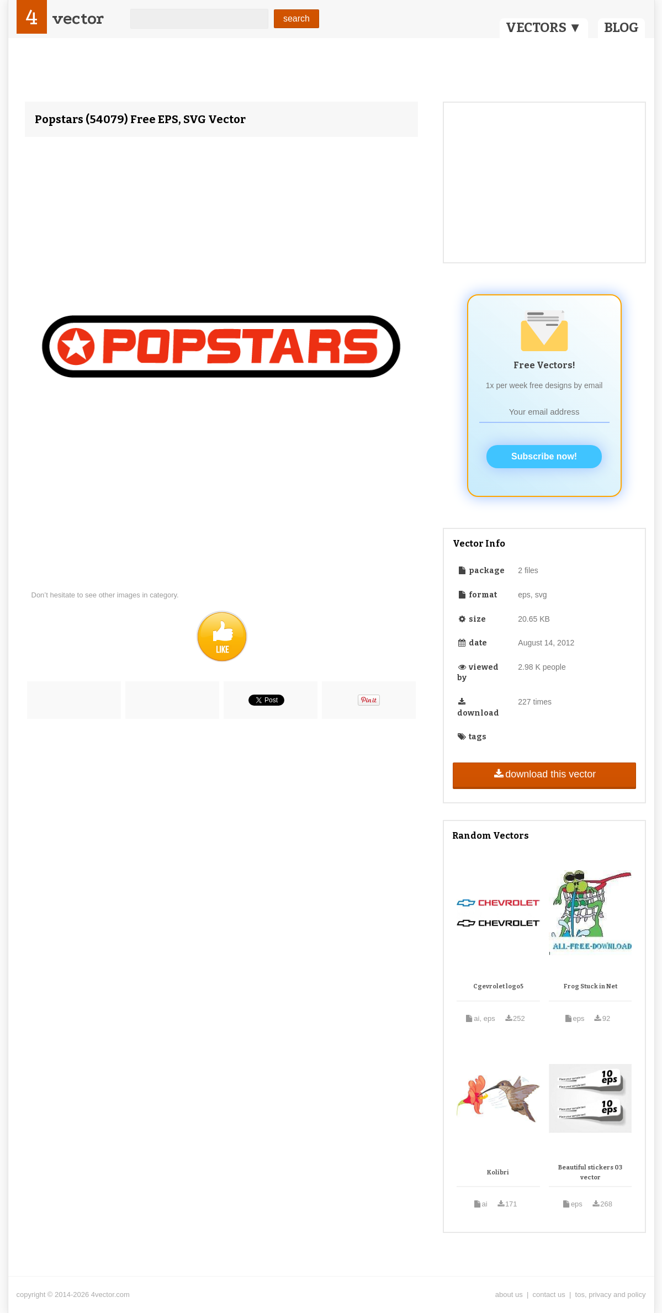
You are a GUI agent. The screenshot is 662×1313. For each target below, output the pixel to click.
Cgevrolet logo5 (498, 986)
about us (509, 1294)
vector (78, 18)
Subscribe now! (544, 456)
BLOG (621, 27)
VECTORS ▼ (544, 27)
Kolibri (498, 1172)
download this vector (544, 774)
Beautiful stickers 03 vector (590, 1172)
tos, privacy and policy (610, 1294)
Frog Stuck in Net (590, 986)
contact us (549, 1294)
